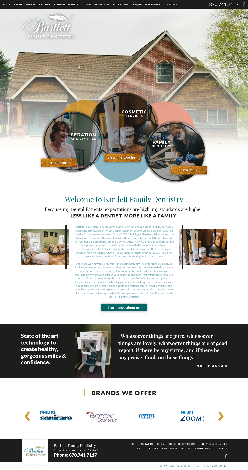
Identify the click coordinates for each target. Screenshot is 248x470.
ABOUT (18, 4)
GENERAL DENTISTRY (151, 444)
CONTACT (171, 4)
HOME (6, 4)
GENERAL (38, 4)
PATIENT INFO (121, 4)
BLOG (173, 448)
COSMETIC (67, 4)
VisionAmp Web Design (215, 466)
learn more (59, 163)
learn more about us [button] (124, 308)
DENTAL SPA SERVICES (213, 444)
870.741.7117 (224, 4)
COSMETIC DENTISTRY (182, 444)
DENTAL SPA (96, 4)
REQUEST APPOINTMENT (147, 4)
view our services (122, 158)
